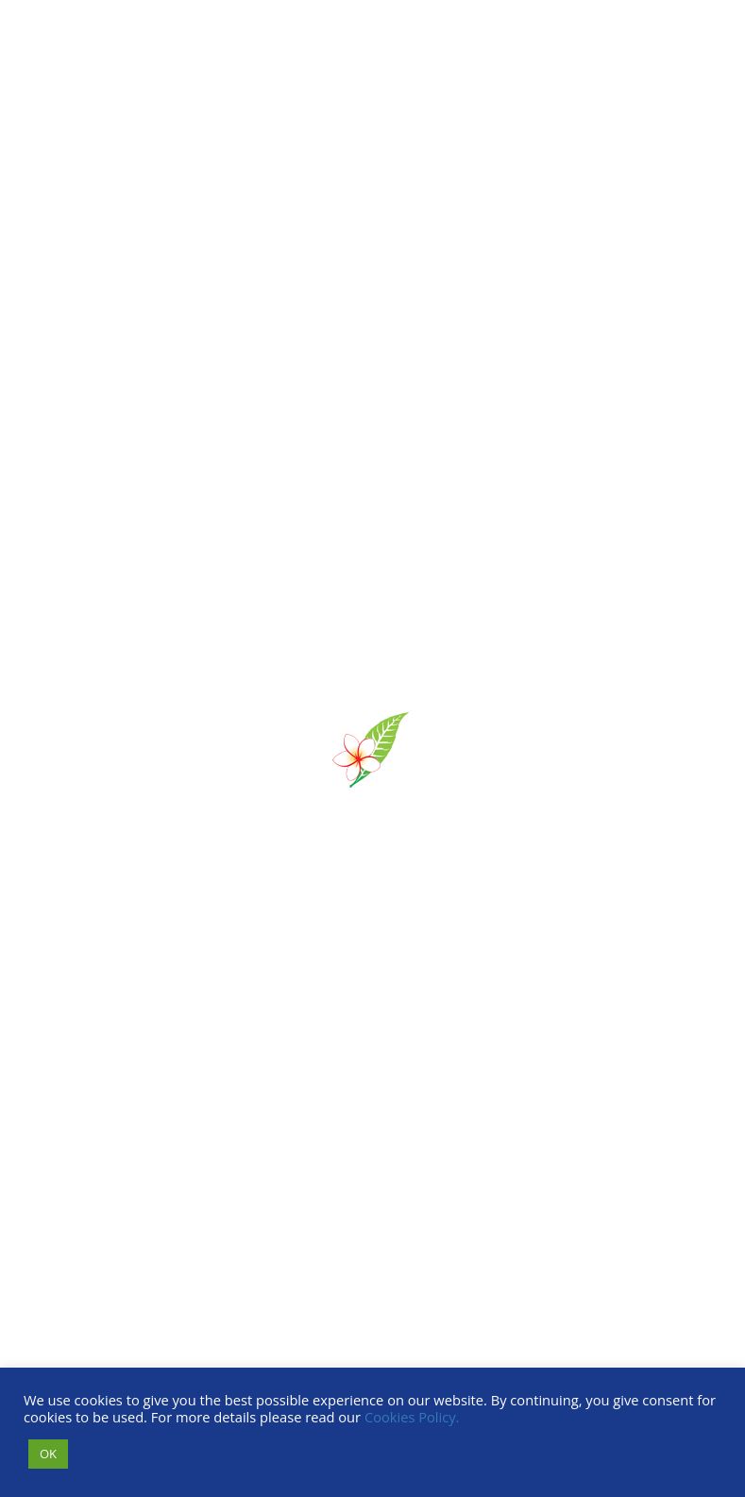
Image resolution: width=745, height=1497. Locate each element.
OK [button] (48, 1453)
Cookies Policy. (412, 1416)
